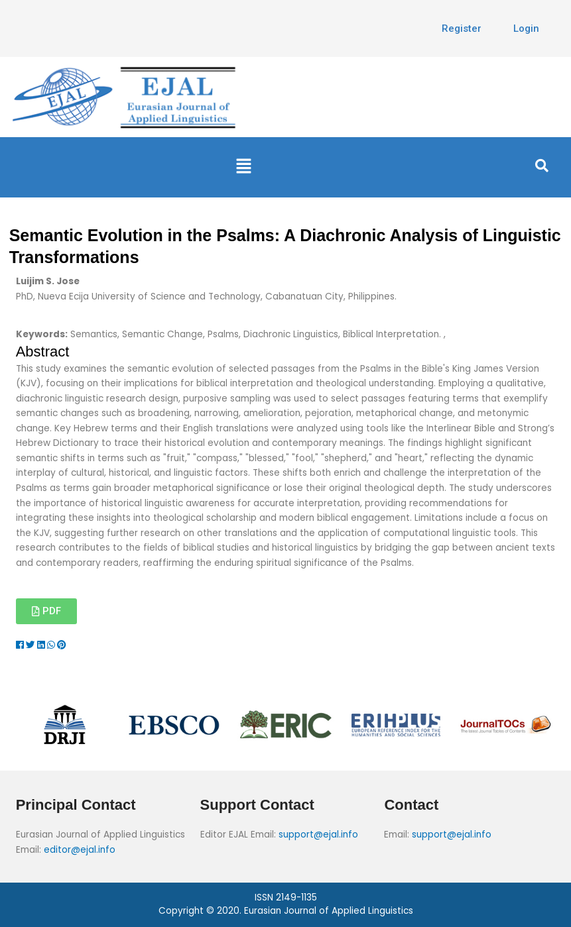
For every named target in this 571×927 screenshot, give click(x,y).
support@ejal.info (318, 834)
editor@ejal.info (79, 850)
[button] (244, 167)
